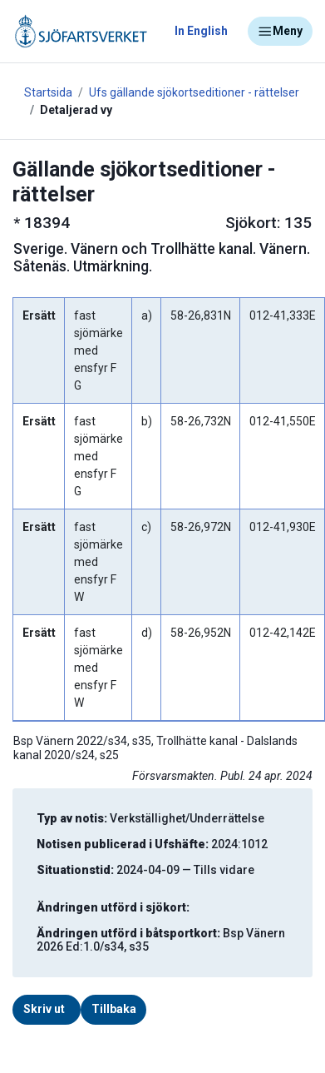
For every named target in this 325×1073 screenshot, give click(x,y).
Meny (280, 31)
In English (201, 30)
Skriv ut (44, 1009)
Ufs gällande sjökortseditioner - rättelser (194, 92)
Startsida (48, 92)
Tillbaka (113, 1009)
